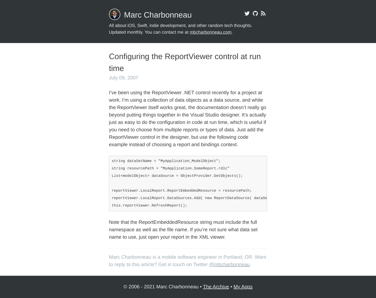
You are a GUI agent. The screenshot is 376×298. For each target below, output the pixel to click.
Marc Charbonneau (158, 14)
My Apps (242, 287)
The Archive (216, 287)
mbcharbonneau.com (210, 32)
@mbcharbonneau (229, 264)
